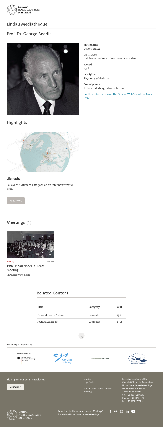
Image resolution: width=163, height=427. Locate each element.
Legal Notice (89, 382)
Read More (16, 200)
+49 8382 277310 (136, 398)
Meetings (19, 222)
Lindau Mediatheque (27, 24)
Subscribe (15, 387)
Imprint (87, 379)
